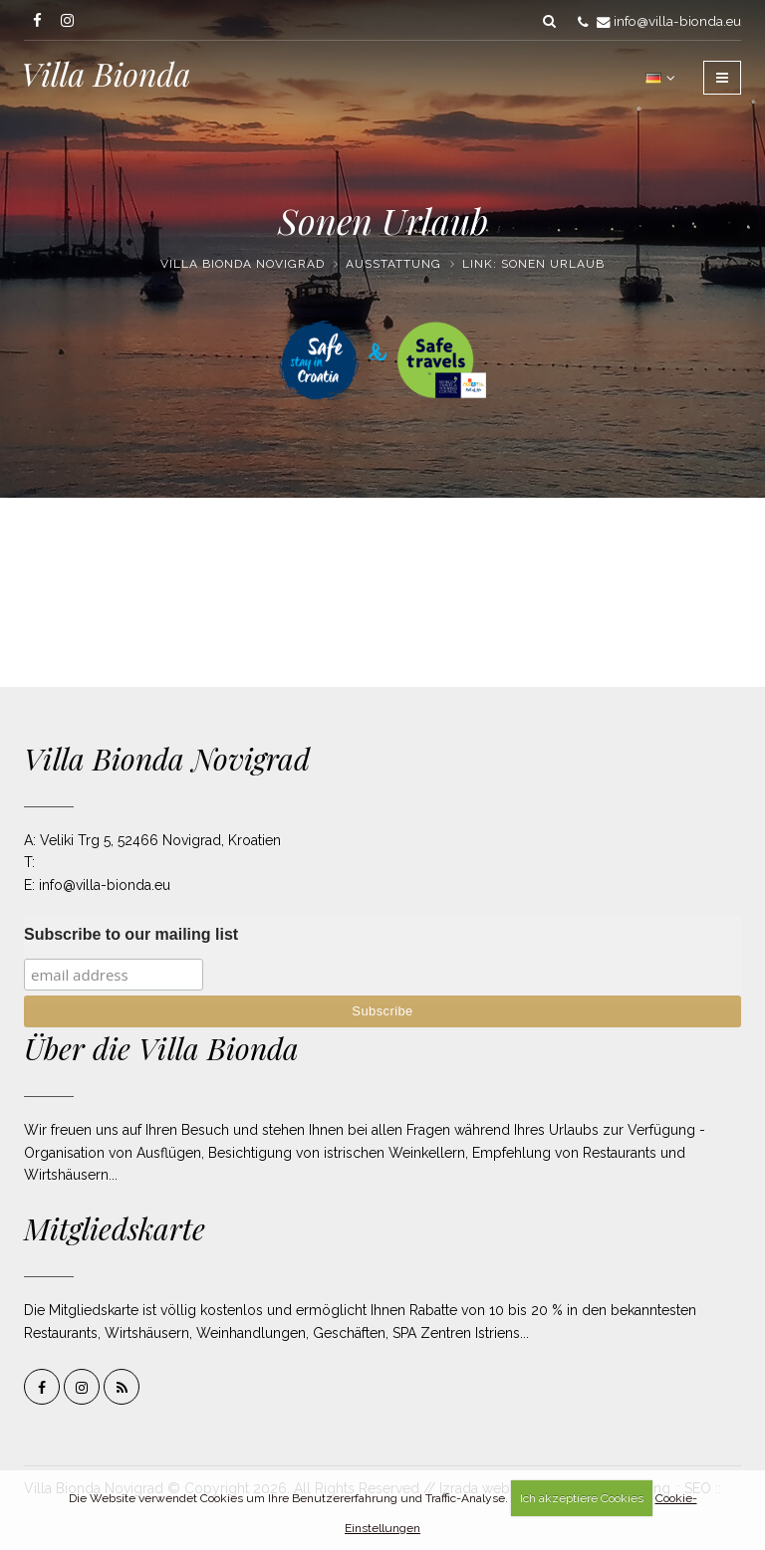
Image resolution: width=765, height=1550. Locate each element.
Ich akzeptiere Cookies (581, 1498)
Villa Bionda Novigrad (242, 264)
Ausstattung (393, 264)
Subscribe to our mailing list (131, 934)
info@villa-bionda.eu (677, 21)
